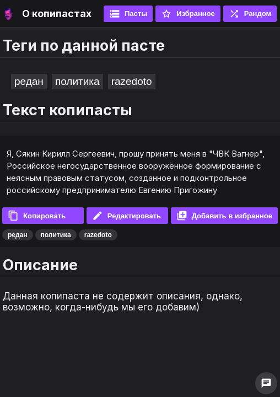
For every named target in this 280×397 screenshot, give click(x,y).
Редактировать (126, 215)
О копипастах (56, 13)
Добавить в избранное (224, 215)
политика (77, 81)
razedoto (131, 81)
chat (266, 383)
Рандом (250, 13)
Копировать (37, 215)
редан (29, 81)
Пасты (128, 13)
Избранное (188, 13)
